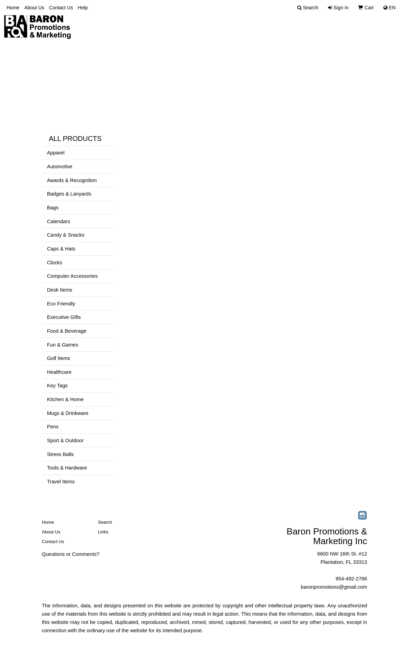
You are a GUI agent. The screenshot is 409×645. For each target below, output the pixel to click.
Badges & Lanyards (69, 194)
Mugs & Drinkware (68, 413)
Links (103, 531)
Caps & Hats (61, 249)
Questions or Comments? (70, 554)
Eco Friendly (61, 303)
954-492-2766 (351, 578)
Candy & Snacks (65, 235)
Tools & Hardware (67, 468)
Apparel (56, 152)
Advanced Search (315, 27)
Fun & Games (62, 345)
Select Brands (377, 27)
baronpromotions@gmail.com (334, 587)
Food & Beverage (67, 331)
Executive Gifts (64, 317)
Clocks (54, 262)
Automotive (59, 166)
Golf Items (58, 358)
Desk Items (59, 290)
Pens (52, 426)
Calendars (58, 221)
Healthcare (59, 372)
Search (105, 522)
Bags (52, 207)
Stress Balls (60, 454)
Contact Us (61, 7)
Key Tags (57, 385)
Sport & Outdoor (65, 440)
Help (83, 7)
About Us (34, 7)
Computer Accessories (72, 276)
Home (13, 7)
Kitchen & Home (65, 399)
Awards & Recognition (72, 180)
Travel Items (61, 481)
